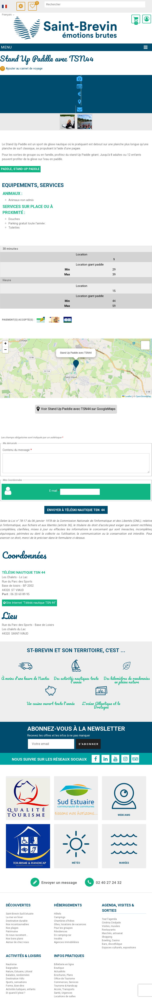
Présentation (68, 76)
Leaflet (127, 366)
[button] (136, 19)
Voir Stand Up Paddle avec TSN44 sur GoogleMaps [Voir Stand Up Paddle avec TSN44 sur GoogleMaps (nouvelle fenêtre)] (78, 378)
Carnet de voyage (40, 3)
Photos (60, 76)
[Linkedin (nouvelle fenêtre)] (105, 728)
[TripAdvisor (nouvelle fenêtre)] (135, 728)
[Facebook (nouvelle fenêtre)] (96, 728)
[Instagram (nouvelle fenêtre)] (125, 728)
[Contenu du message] (76, 433)
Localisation (84, 76)
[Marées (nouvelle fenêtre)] (124, 816)
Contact (92, 76)
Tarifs (76, 76)
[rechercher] (96, 4)
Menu (6, 47)
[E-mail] (80, 461)
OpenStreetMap (143, 366)
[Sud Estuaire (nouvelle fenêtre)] (76, 768)
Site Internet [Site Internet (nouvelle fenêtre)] (31, 573)
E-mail (54, 460)
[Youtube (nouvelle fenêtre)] (115, 728)
